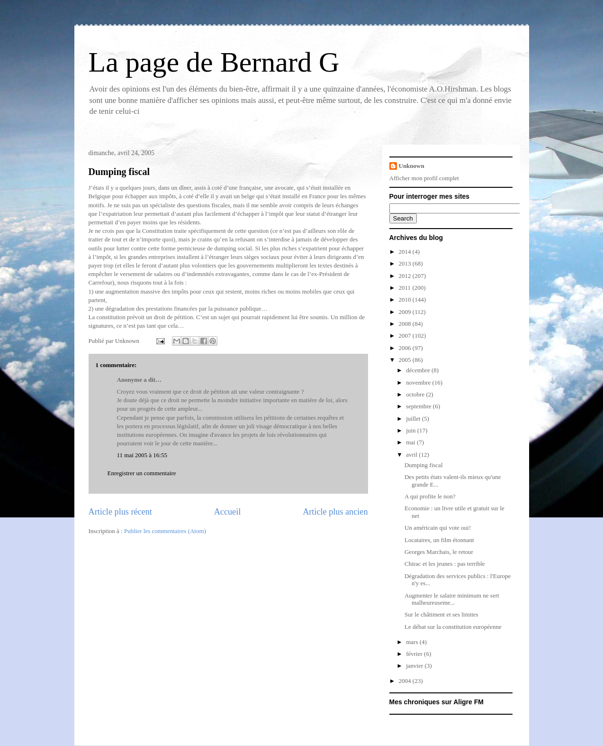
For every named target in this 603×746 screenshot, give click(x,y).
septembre (419, 406)
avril (412, 454)
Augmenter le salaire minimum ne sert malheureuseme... (452, 599)
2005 (406, 359)
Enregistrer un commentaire (142, 473)
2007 (406, 335)
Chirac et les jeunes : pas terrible (445, 563)
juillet (414, 418)
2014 (406, 251)
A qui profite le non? (430, 496)
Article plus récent (120, 511)
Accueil (227, 511)
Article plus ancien (335, 511)
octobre (416, 394)
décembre (419, 370)
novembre (419, 382)
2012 (406, 275)
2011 (406, 287)
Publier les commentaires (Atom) (165, 530)
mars (413, 641)
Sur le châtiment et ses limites (441, 614)
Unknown (411, 165)
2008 (406, 323)
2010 (406, 299)
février (415, 653)
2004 (406, 680)
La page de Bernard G (214, 62)
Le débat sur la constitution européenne (453, 626)
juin (411, 430)
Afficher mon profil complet (424, 178)
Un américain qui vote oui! (438, 527)
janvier (415, 665)
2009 (406, 311)
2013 (406, 263)
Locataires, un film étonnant (439, 539)
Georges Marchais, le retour (439, 551)
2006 (406, 347)
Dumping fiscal (119, 171)
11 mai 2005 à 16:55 (142, 455)
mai (411, 442)
